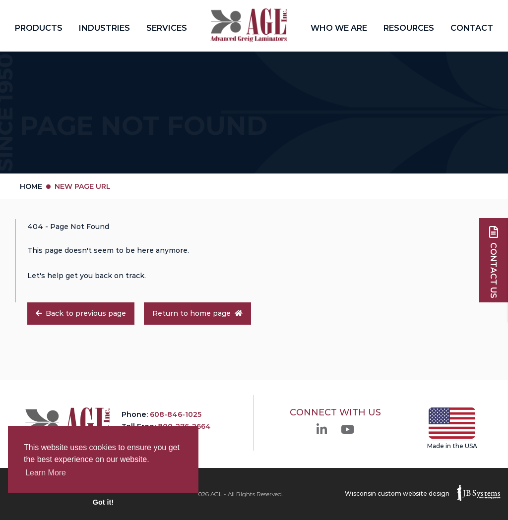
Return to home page (197, 313)
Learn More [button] (45, 472)
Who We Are (339, 28)
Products (39, 28)
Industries (104, 28)
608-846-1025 (175, 414)
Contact (471, 28)
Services (166, 28)
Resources (408, 28)
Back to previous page (81, 313)
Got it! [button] (103, 502)
